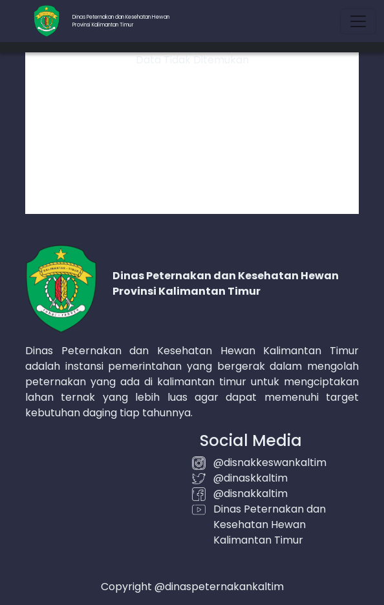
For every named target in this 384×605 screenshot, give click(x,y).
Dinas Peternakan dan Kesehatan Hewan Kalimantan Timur (269, 524)
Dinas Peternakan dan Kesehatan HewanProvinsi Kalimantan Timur (120, 21)
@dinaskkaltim (250, 478)
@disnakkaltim (250, 493)
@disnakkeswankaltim (269, 462)
